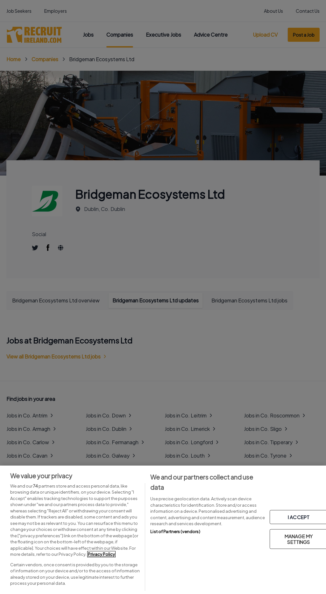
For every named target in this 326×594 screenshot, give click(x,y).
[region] (163, 530)
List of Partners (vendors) (175, 531)
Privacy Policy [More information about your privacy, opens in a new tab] (101, 554)
